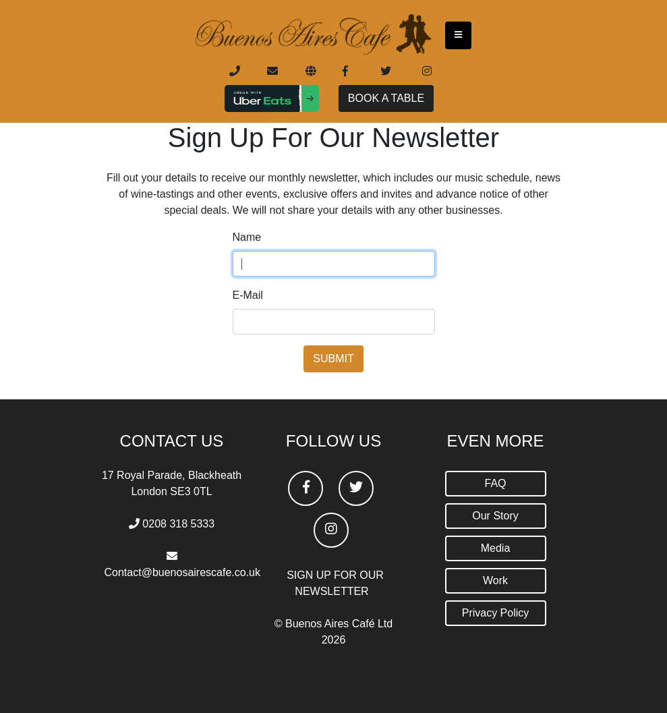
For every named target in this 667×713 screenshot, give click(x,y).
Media (496, 548)
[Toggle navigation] (458, 35)
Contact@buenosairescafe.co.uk (182, 572)
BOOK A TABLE (386, 98)
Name (247, 237)
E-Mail (248, 295)
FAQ (495, 483)
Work (495, 580)
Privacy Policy (495, 613)
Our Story (495, 515)
